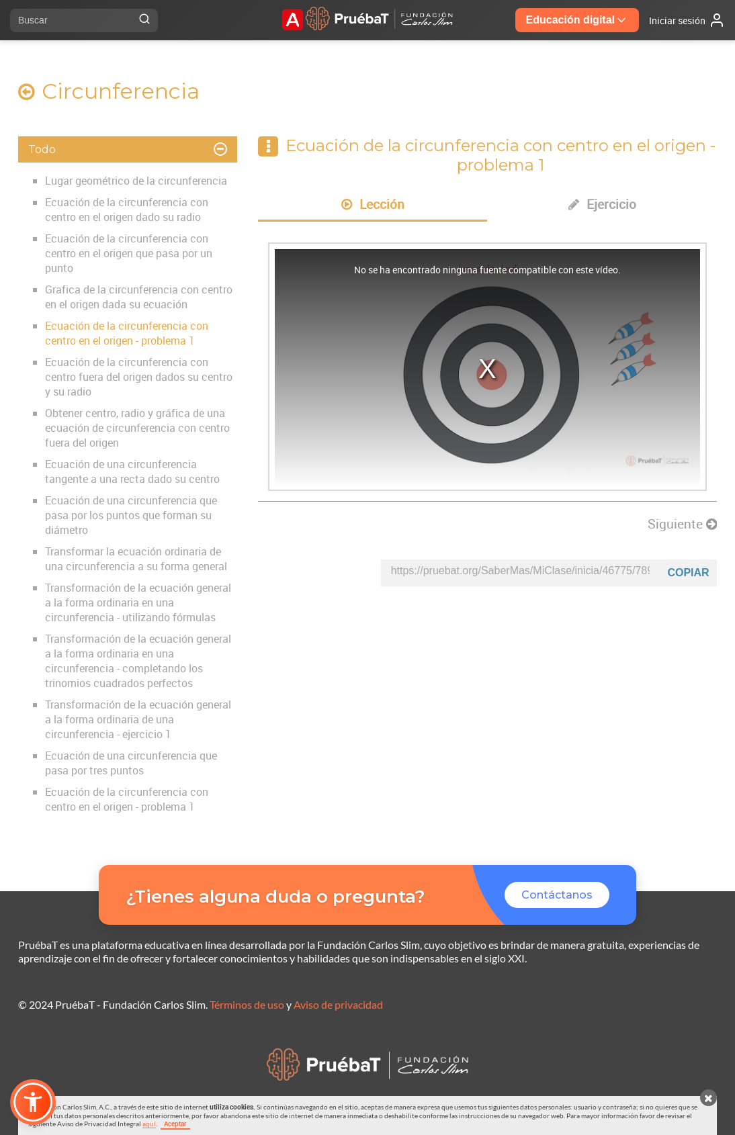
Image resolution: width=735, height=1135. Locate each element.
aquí (149, 1124)
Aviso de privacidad (338, 1004)
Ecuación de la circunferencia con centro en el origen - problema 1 (126, 333)
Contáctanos (557, 895)
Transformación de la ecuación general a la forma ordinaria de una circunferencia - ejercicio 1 (138, 719)
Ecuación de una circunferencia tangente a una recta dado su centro (132, 471)
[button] (32, 1102)
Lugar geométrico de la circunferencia (136, 180)
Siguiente (682, 524)
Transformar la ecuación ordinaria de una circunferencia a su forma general (136, 559)
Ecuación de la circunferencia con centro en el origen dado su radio (126, 209)
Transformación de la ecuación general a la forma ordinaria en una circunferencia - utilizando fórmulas (138, 602)
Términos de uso (247, 1004)
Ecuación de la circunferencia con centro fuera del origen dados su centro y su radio (138, 377)
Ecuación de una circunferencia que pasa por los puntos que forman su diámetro (131, 515)
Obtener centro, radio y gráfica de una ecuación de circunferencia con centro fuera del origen (137, 428)
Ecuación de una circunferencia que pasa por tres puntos (131, 763)
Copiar (688, 572)
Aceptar (175, 1123)
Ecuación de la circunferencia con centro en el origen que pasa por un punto (128, 253)
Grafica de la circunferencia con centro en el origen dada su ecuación (138, 297)
